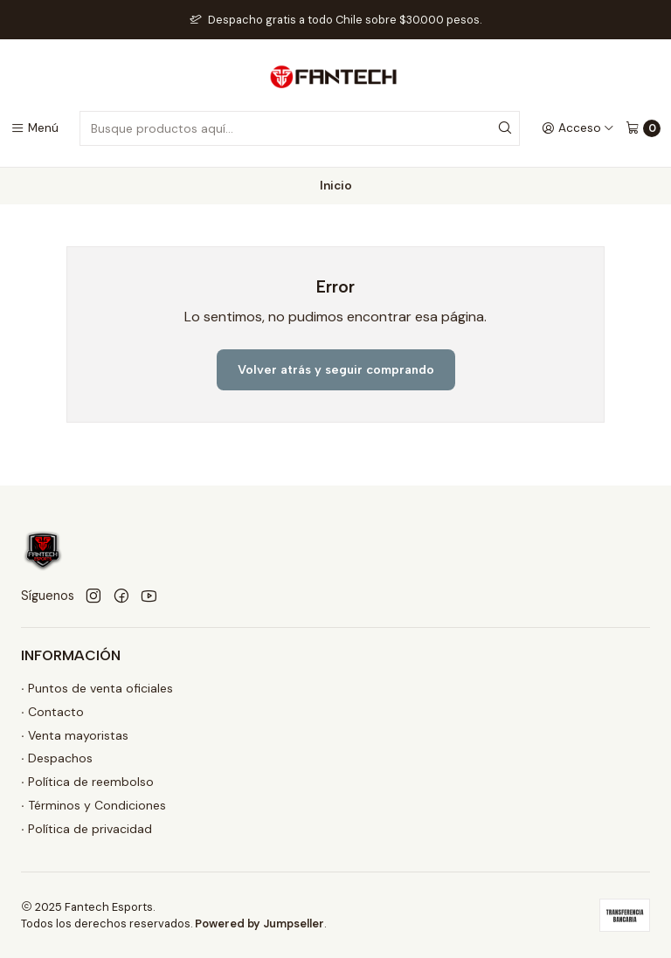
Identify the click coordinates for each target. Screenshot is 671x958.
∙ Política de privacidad (86, 829)
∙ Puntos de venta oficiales (97, 688)
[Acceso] (578, 128)
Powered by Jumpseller (259, 923)
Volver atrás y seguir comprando (336, 369)
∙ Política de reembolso (87, 781)
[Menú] (34, 128)
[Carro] (643, 128)
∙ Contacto (52, 712)
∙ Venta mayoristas (74, 735)
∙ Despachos (57, 758)
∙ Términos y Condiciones (93, 805)
